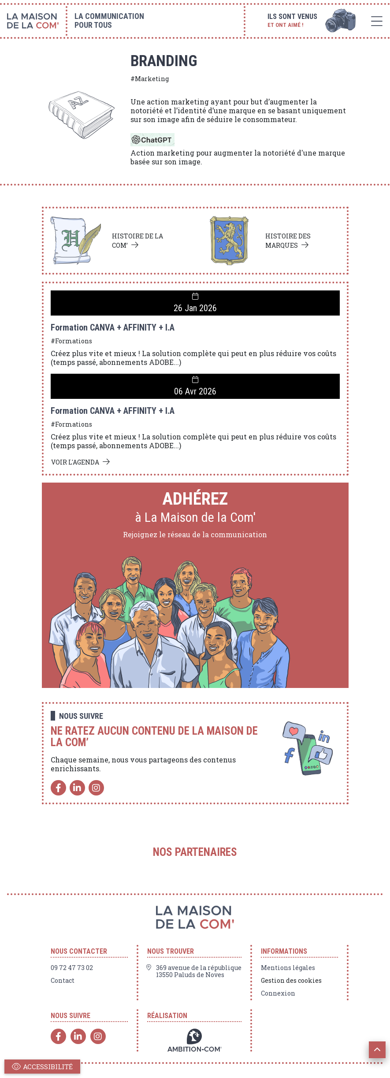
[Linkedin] (77, 787)
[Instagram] (96, 787)
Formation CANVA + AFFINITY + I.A (113, 327)
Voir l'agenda (75, 462)
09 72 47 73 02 (72, 967)
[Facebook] (58, 787)
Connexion (278, 993)
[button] (377, 1049)
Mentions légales (288, 967)
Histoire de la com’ (137, 240)
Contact (62, 980)
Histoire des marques (288, 240)
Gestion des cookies (291, 980)
